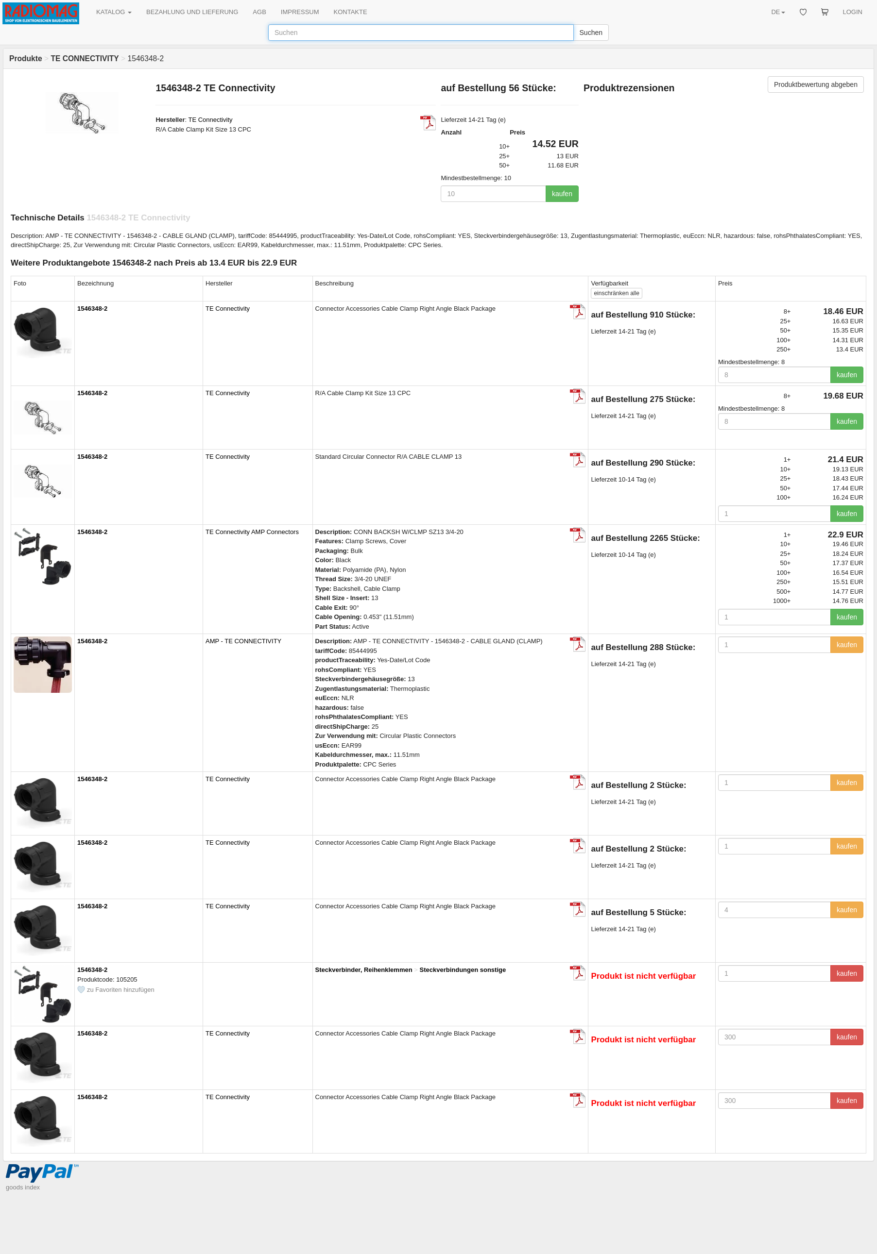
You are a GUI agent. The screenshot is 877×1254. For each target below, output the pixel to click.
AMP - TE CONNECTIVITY (243, 641)
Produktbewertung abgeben (816, 84)
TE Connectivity (210, 119)
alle (616, 293)
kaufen (562, 194)
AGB (259, 12)
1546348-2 (92, 308)
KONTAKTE (350, 12)
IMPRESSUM (300, 12)
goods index (23, 1187)
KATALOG (114, 12)
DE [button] (778, 12)
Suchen (591, 32)
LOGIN (852, 12)
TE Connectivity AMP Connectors (252, 531)
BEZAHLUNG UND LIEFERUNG (192, 12)
